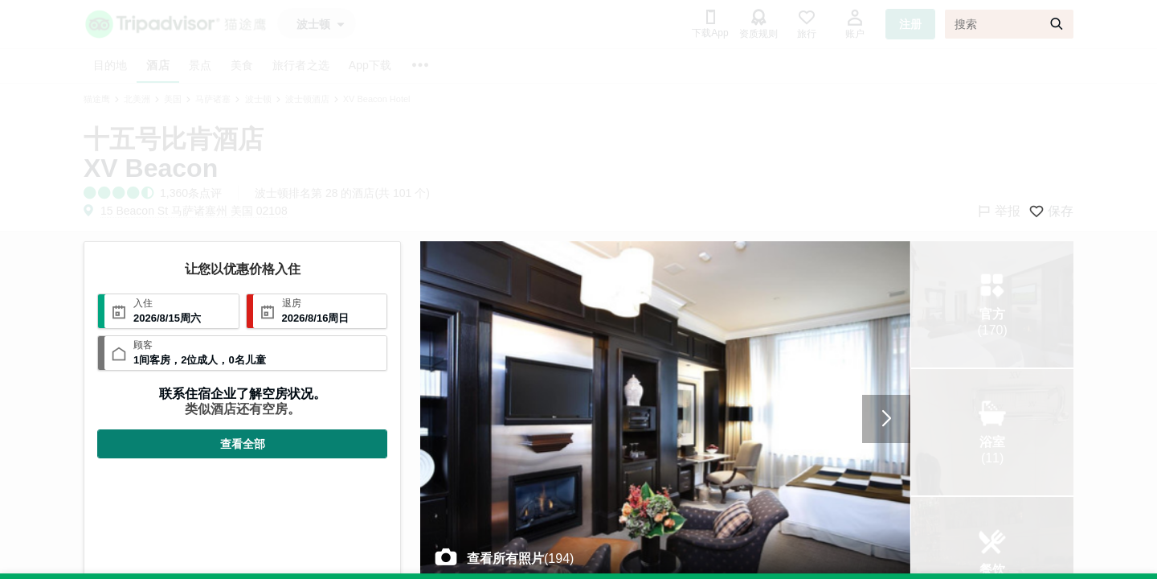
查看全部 (242, 443)
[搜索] (1009, 24)
